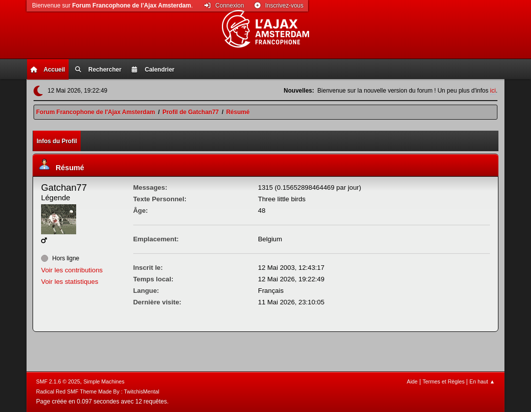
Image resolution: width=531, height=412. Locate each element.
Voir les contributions (72, 270)
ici (492, 90)
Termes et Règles (443, 381)
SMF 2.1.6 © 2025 (58, 381)
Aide (412, 381)
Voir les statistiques (69, 281)
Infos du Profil (57, 141)
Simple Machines (103, 381)
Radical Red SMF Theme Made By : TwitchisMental (97, 391)
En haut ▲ (482, 381)
